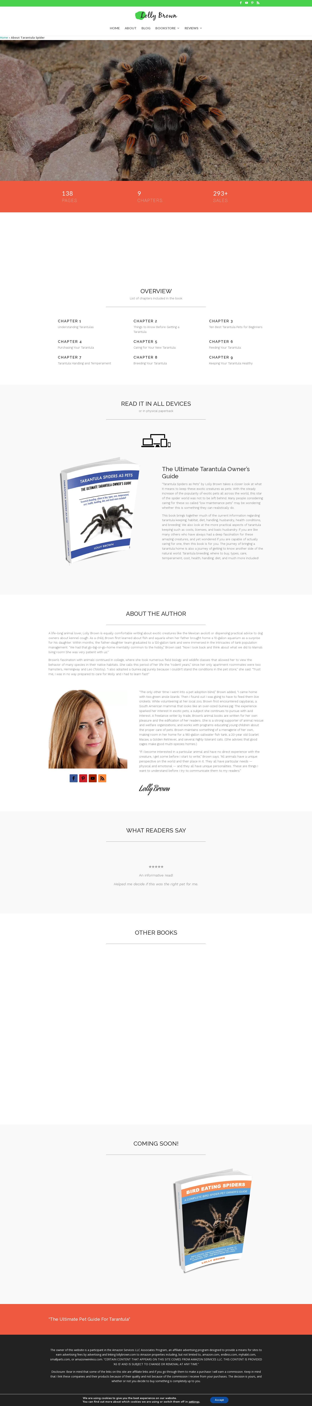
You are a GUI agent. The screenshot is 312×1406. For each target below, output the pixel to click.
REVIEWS (191, 28)
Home (4, 37)
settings (192, 1401)
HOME (115, 28)
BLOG (145, 28)
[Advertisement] (156, 242)
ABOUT (130, 28)
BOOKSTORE (165, 28)
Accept (219, 1400)
